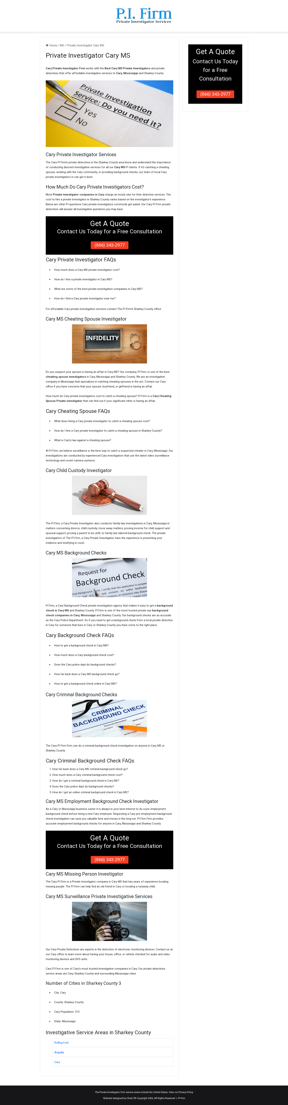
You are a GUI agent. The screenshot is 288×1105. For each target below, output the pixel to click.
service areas (133, 1092)
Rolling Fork (61, 1042)
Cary (57, 1062)
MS (62, 45)
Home (51, 45)
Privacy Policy (186, 1092)
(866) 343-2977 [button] (109, 245)
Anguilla (59, 1052)
